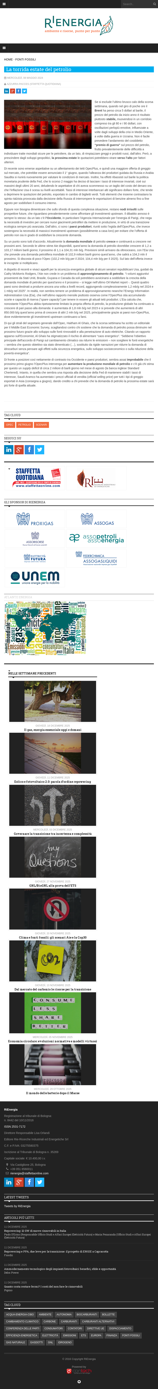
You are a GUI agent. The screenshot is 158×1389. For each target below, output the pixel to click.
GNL (50, 1342)
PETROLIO (24, 424)
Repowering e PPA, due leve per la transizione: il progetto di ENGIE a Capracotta (56, 1251)
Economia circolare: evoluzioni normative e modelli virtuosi (52, 1041)
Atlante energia (18, 597)
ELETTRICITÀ (50, 1335)
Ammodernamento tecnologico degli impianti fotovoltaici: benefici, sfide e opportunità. (60, 1269)
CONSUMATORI (53, 1328)
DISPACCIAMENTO (120, 1328)
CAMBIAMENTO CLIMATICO (22, 1321)
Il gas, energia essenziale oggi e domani (52, 730)
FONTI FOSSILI (25, 59)
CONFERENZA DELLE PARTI (22, 1328)
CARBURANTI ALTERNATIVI (98, 1321)
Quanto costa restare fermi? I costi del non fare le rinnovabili (43, 1286)
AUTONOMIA (64, 1314)
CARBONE (50, 1321)
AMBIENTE (45, 1314)
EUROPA (96, 1335)
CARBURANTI (69, 1321)
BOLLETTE (108, 1314)
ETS (83, 1335)
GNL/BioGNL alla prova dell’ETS (52, 886)
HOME (8, 59)
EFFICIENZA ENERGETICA (21, 1335)
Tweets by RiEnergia (17, 1206)
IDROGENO (65, 1342)
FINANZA (112, 1335)
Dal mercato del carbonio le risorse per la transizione (52, 989)
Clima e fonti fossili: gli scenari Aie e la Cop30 (53, 937)
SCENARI (41, 424)
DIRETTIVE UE (95, 1328)
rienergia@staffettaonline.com (29, 1173)
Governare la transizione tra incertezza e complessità (53, 834)
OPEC (9, 424)
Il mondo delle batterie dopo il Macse (52, 1093)
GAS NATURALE (15, 1342)
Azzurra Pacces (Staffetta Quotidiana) (34, 84)
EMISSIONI (69, 1335)
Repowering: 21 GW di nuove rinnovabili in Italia (35, 1231)
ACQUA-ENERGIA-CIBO (20, 1314)
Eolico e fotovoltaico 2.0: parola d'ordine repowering (52, 782)
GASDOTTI (36, 1342)
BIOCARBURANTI (87, 1314)
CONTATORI (75, 1328)
